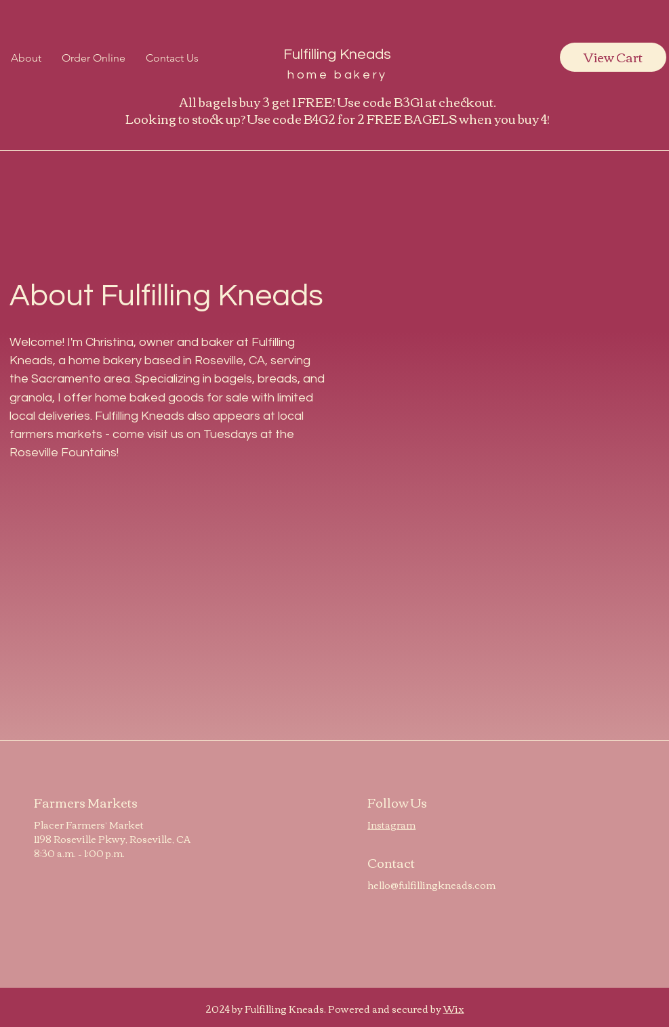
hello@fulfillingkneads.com (431, 885)
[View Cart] (613, 57)
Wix (453, 1009)
